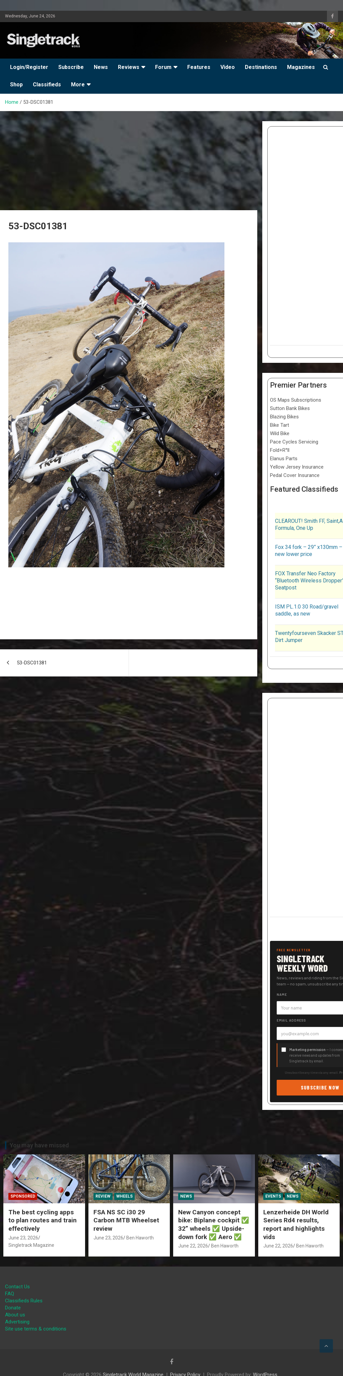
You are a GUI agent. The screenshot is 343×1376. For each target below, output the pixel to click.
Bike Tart (279, 425)
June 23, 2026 (23, 1237)
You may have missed (39, 1145)
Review (103, 1196)
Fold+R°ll (279, 450)
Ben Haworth (140, 1237)
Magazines (301, 67)
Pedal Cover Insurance (295, 475)
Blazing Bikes (284, 417)
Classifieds (47, 84)
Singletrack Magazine (31, 1245)
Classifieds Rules (24, 1301)
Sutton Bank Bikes (290, 408)
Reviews (128, 67)
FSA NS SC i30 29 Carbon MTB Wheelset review (126, 1220)
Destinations (261, 67)
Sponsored (22, 1196)
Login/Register (29, 67)
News (101, 67)
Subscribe (71, 67)
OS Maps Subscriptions (295, 400)
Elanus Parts (283, 459)
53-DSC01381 (32, 663)
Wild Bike (279, 433)
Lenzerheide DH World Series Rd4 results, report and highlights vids (296, 1224)
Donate (13, 1308)
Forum (163, 67)
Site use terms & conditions (35, 1329)
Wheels (124, 1196)
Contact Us (17, 1287)
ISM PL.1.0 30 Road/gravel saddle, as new (306, 610)
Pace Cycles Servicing (294, 442)
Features (198, 67)
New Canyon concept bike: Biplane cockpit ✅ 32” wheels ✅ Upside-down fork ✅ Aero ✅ (213, 1224)
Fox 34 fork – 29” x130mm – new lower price (308, 550)
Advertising (17, 1322)
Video (227, 67)
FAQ (9, 1294)
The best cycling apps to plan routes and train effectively (42, 1220)
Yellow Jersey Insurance (297, 467)
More (78, 84)
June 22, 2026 (193, 1245)
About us (15, 1315)
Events (273, 1196)
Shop (16, 84)
